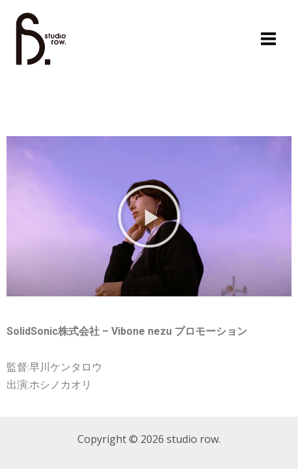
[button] (149, 216)
